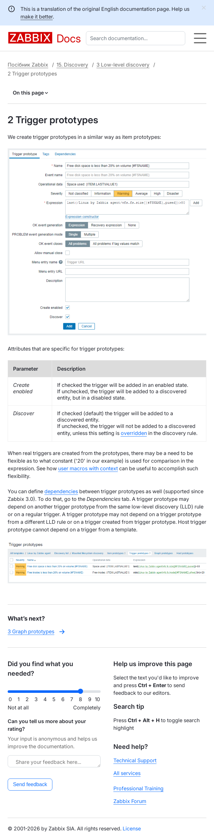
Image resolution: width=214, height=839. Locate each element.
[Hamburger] (200, 38)
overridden (134, 433)
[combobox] (137, 38)
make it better (36, 16)
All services (127, 773)
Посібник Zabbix (28, 64)
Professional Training (138, 788)
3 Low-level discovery (122, 64)
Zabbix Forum (129, 801)
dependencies (61, 491)
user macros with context (88, 468)
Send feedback (30, 784)
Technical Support (135, 760)
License (132, 828)
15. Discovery (72, 64)
